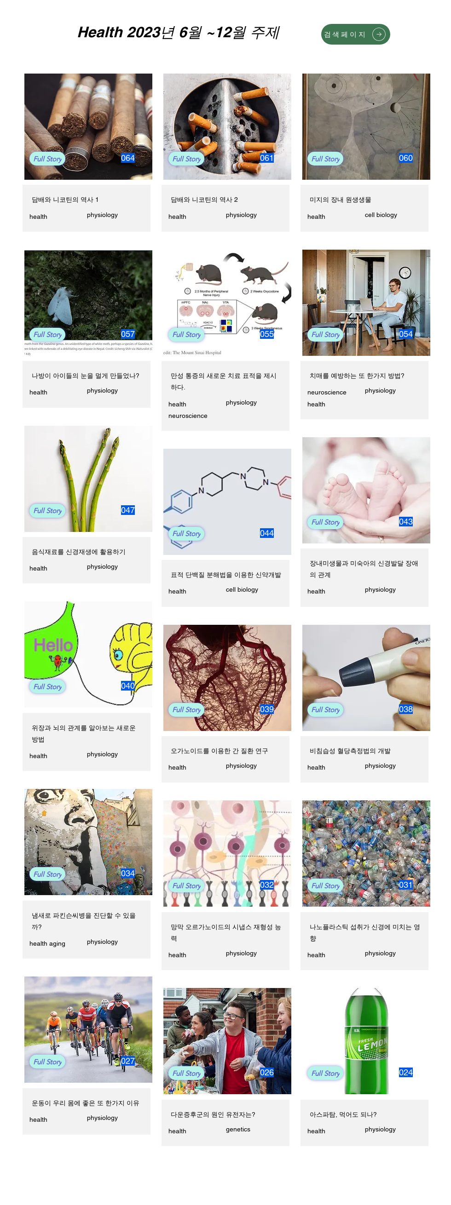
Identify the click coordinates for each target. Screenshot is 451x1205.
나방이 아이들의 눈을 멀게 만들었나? (85, 375)
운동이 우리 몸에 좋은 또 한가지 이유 (85, 1103)
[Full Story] (47, 159)
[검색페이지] (355, 34)
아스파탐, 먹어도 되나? (343, 1114)
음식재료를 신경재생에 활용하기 (79, 551)
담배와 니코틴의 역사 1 (65, 199)
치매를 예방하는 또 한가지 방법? (357, 375)
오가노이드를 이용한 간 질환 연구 (219, 750)
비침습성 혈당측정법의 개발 (350, 750)
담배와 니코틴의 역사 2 (204, 199)
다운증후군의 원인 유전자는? (213, 1114)
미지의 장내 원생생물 (340, 199)
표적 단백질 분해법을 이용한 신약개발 (226, 574)
